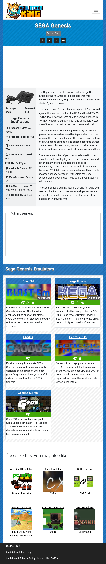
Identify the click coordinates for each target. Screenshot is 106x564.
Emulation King (22, 552)
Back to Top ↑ (12, 545)
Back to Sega (53, 33)
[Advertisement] (53, 67)
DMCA (54, 558)
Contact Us (43, 558)
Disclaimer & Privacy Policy (20, 558)
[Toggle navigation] (96, 10)
